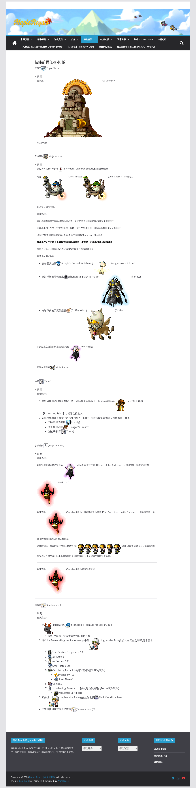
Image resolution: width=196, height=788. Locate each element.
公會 (73, 39)
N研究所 (162, 39)
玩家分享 (121, 39)
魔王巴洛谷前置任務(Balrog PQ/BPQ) (136, 46)
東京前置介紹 (160, 755)
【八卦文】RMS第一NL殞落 (80, 46)
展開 (39, 76)
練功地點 (158, 762)
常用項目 (25, 39)
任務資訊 (88, 39)
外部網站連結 (105, 46)
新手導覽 (41, 39)
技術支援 (104, 39)
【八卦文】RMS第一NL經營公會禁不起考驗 (41, 46)
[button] (30, 39)
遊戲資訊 (58, 39)
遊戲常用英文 (160, 749)
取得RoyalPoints (143, 39)
